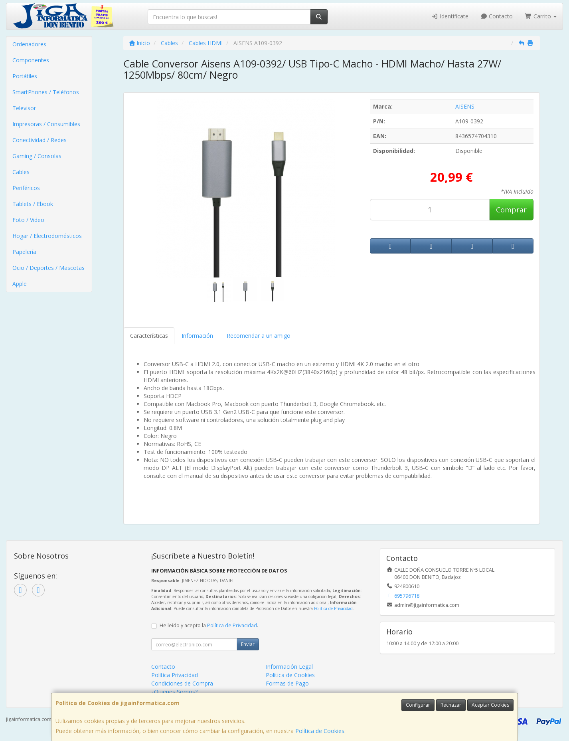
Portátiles (24, 76)
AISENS (464, 106)
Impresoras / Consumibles (46, 124)
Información (197, 335)
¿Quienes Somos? (174, 691)
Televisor (24, 108)
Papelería (24, 252)
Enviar (248, 644)
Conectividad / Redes (39, 140)
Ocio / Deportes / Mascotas (48, 267)
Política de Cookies (319, 731)
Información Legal (289, 666)
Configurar (418, 704)
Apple (19, 283)
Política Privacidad (174, 675)
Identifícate (449, 16)
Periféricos (26, 188)
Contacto (496, 16)
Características (149, 335)
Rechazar (451, 704)
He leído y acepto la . (209, 625)
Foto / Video (28, 220)
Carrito (541, 16)
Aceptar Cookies (490, 704)
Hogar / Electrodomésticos (47, 236)
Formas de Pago (287, 683)
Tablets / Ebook (32, 204)
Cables (21, 172)
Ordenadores (29, 44)
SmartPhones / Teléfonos (45, 92)
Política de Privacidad (333, 608)
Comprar (511, 209)
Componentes (30, 60)
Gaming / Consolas (36, 156)
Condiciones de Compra (182, 683)
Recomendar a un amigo (258, 335)
